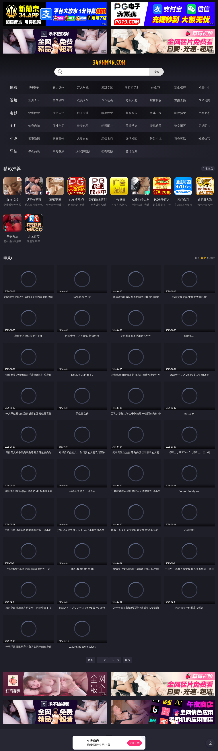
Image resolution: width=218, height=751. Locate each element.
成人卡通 (83, 113)
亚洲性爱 (34, 113)
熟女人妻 (131, 100)
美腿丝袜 (131, 126)
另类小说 (155, 138)
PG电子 (34, 87)
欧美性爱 (107, 113)
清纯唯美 (155, 126)
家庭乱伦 (58, 138)
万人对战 (83, 87)
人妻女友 (83, 138)
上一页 (102, 660)
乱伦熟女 (180, 113)
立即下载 (134, 743)
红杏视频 (107, 151)
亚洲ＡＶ (34, 100)
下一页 (115, 660)
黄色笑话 (180, 138)
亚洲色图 (58, 126)
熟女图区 (180, 126)
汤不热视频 (82, 151)
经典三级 (155, 113)
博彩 (13, 87)
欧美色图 (83, 126)
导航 (13, 151)
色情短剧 (131, 151)
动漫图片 (107, 126)
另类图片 (204, 126)
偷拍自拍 (58, 113)
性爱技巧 (204, 138)
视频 (13, 100)
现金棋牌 (180, 87)
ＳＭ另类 (204, 100)
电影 (13, 112)
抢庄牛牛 (204, 87)
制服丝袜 (131, 113)
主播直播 (180, 100)
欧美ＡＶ (83, 100)
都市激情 (34, 138)
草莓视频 (58, 151)
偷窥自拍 (34, 126)
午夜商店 (34, 151)
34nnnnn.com (109, 62)
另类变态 (204, 113)
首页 (90, 660)
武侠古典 (107, 138)
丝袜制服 (155, 100)
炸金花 (155, 87)
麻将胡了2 (131, 87)
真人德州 (58, 87)
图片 (13, 125)
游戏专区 (107, 87)
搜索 (156, 72)
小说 (13, 138)
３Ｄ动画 (107, 100)
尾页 (127, 660)
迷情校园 (131, 138)
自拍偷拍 (58, 100)
